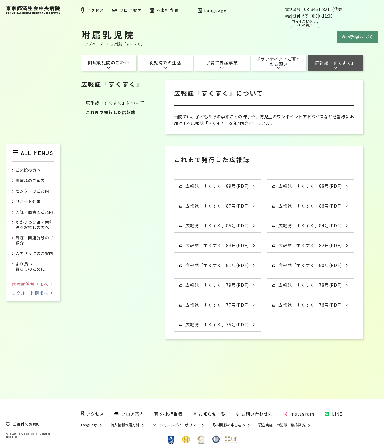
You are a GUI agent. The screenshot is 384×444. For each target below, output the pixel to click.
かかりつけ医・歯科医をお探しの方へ (34, 225)
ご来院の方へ (28, 170)
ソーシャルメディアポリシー (176, 425)
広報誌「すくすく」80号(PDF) (307, 265)
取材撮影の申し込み (229, 425)
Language (89, 425)
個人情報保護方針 (125, 425)
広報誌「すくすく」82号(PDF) (307, 245)
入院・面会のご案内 (34, 212)
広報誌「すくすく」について (115, 103)
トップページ (92, 43)
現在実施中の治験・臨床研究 (282, 425)
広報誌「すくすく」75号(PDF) (214, 325)
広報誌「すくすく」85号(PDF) (214, 226)
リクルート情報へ (32, 293)
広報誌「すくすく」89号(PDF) (214, 186)
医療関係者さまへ (32, 284)
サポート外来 (28, 201)
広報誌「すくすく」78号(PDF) (307, 285)
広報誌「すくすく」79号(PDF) (214, 285)
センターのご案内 (32, 191)
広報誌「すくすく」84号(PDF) (307, 226)
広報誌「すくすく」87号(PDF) (214, 206)
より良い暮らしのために (30, 267)
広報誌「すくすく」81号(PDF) (214, 265)
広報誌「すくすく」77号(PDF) (214, 305)
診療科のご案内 (30, 180)
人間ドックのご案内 (34, 253)
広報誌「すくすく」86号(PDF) (307, 206)
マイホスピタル (304, 23)
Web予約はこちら (358, 37)
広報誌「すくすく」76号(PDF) (307, 305)
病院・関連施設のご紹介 (34, 241)
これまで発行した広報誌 (111, 112)
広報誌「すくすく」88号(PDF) (307, 186)
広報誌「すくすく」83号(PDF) (214, 245)
